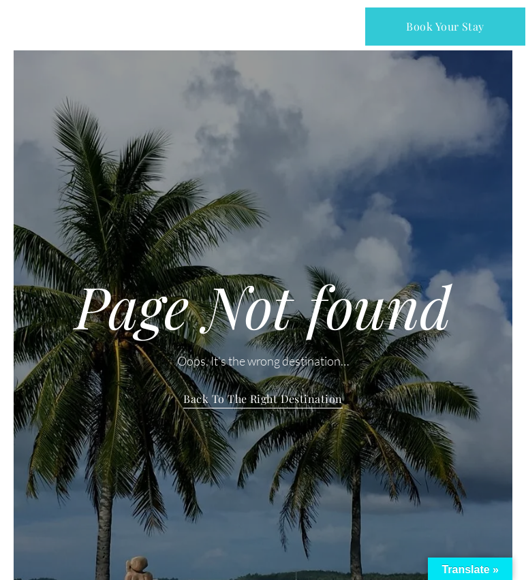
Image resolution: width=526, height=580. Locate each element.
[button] (264, 26)
